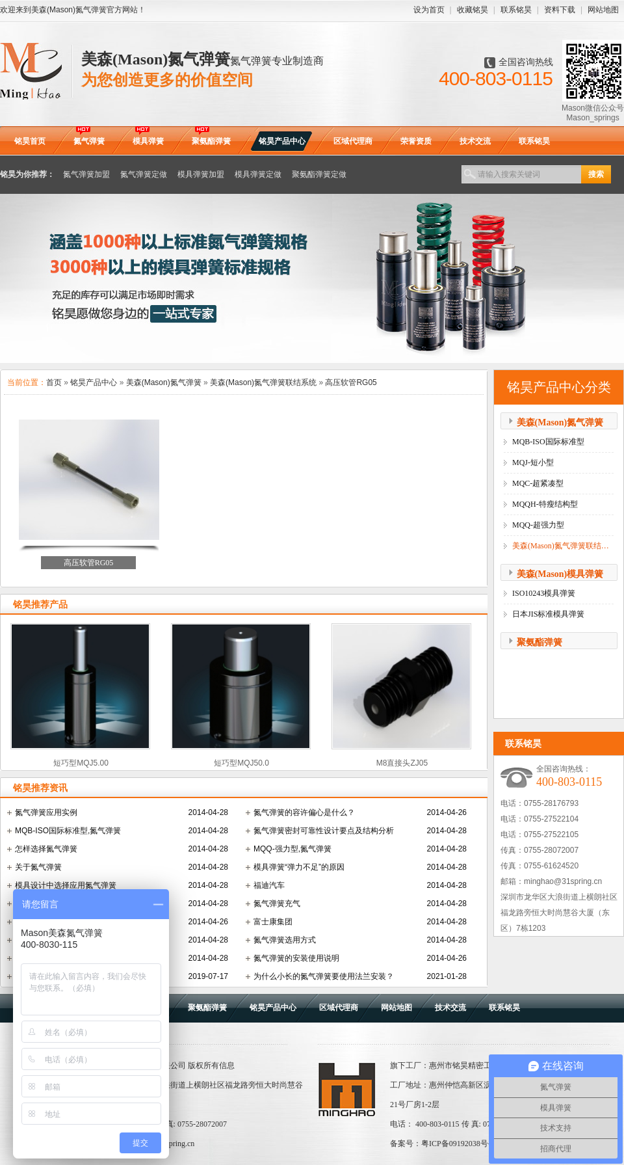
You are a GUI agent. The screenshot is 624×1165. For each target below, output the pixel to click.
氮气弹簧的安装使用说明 (296, 958)
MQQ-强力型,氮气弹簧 (293, 848)
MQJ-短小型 (533, 462)
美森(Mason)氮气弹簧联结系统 (263, 382)
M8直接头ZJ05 (402, 763)
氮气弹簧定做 (143, 174)
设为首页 (429, 9)
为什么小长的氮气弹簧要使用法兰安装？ (324, 976)
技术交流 (450, 1007)
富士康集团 (273, 921)
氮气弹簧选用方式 (285, 939)
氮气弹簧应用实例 (46, 812)
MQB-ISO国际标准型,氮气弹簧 (68, 830)
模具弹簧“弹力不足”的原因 (299, 867)
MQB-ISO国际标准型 (548, 441)
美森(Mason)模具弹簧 (560, 574)
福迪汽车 (269, 885)
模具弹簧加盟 (200, 174)
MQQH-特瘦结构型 (545, 504)
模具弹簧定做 (258, 174)
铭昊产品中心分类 (559, 387)
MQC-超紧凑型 (538, 483)
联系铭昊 (516, 9)
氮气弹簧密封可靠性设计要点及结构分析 (324, 830)
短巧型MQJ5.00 (81, 763)
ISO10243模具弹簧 (543, 593)
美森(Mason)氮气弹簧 (164, 382)
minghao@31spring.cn (563, 881)
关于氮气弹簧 (38, 867)
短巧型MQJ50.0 (241, 763)
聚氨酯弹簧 (539, 642)
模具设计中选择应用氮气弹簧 (65, 885)
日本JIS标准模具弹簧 (548, 614)
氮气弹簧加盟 (86, 174)
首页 (54, 382)
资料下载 (559, 9)
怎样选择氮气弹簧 (46, 848)
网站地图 (603, 9)
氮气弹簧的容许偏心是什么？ (304, 812)
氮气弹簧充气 (277, 903)
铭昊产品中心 (93, 382)
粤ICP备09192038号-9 (458, 1143)
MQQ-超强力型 (538, 524)
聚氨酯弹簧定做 (319, 174)
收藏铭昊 (472, 9)
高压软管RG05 (350, 382)
